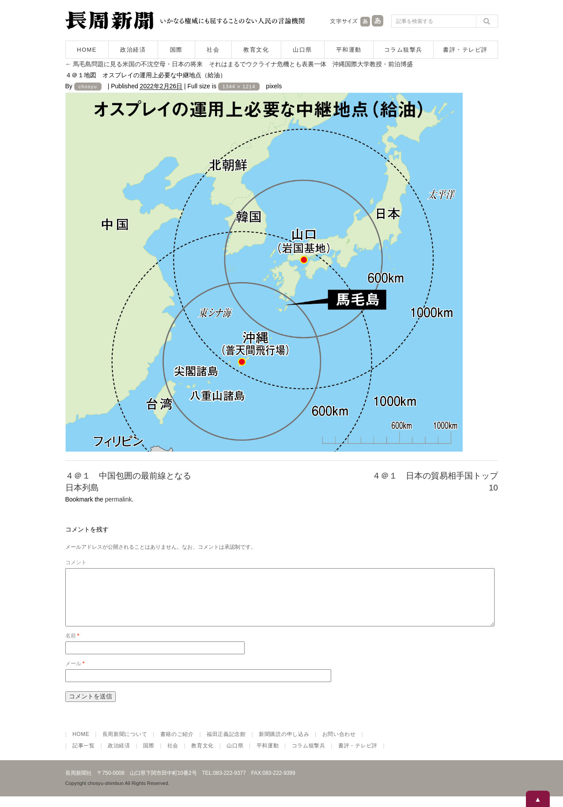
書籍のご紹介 (177, 745)
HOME (87, 49)
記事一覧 (83, 756)
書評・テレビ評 (465, 49)
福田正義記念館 (226, 745)
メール (75, 674)
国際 (176, 49)
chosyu (88, 86)
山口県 (302, 49)
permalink (118, 499)
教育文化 (256, 49)
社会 (213, 49)
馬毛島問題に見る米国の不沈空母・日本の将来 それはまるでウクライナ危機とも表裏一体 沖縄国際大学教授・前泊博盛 (239, 64)
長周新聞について (124, 745)
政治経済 (133, 49)
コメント (76, 562)
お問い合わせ (339, 745)
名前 (72, 646)
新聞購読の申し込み (284, 745)
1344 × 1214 (239, 86)
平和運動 (349, 49)
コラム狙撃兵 (403, 49)
